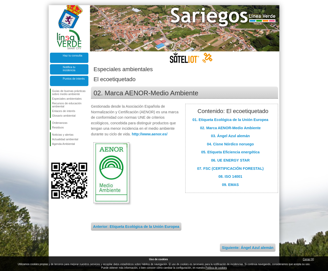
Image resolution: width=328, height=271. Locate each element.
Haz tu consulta (72, 55)
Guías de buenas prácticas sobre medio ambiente (69, 92)
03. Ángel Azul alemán (230, 136)
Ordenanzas (59, 122)
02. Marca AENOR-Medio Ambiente (230, 128)
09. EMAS (230, 185)
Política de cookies (216, 267)
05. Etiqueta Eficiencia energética (230, 152)
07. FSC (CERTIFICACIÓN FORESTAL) (230, 168)
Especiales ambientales (67, 98)
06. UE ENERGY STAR (230, 160)
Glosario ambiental (64, 115)
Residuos (58, 127)
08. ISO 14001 (230, 176)
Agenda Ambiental (63, 143)
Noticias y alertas (63, 134)
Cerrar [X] (308, 259)
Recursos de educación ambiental (66, 105)
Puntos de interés (74, 78)
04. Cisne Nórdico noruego (230, 144)
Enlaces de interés (63, 111)
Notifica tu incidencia (69, 69)
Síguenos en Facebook (53, 154)
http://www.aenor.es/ (149, 134)
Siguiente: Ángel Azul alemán (247, 248)
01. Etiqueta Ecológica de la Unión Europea (230, 120)
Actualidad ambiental (65, 139)
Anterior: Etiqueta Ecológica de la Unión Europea (136, 227)
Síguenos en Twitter (61, 154)
